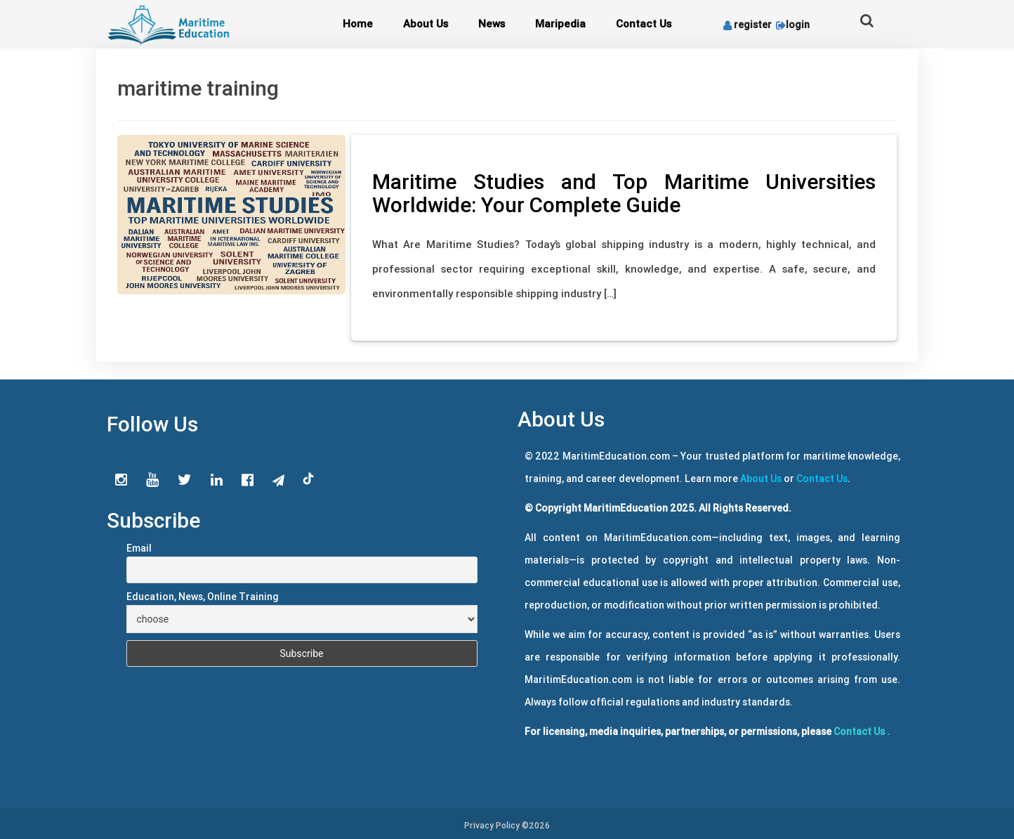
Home (358, 23)
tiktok (309, 479)
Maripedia (560, 23)
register (747, 24)
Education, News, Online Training (202, 596)
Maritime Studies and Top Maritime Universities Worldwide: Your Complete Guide (624, 193)
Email (139, 548)
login (792, 24)
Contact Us (643, 23)
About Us (425, 23)
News (491, 23)
